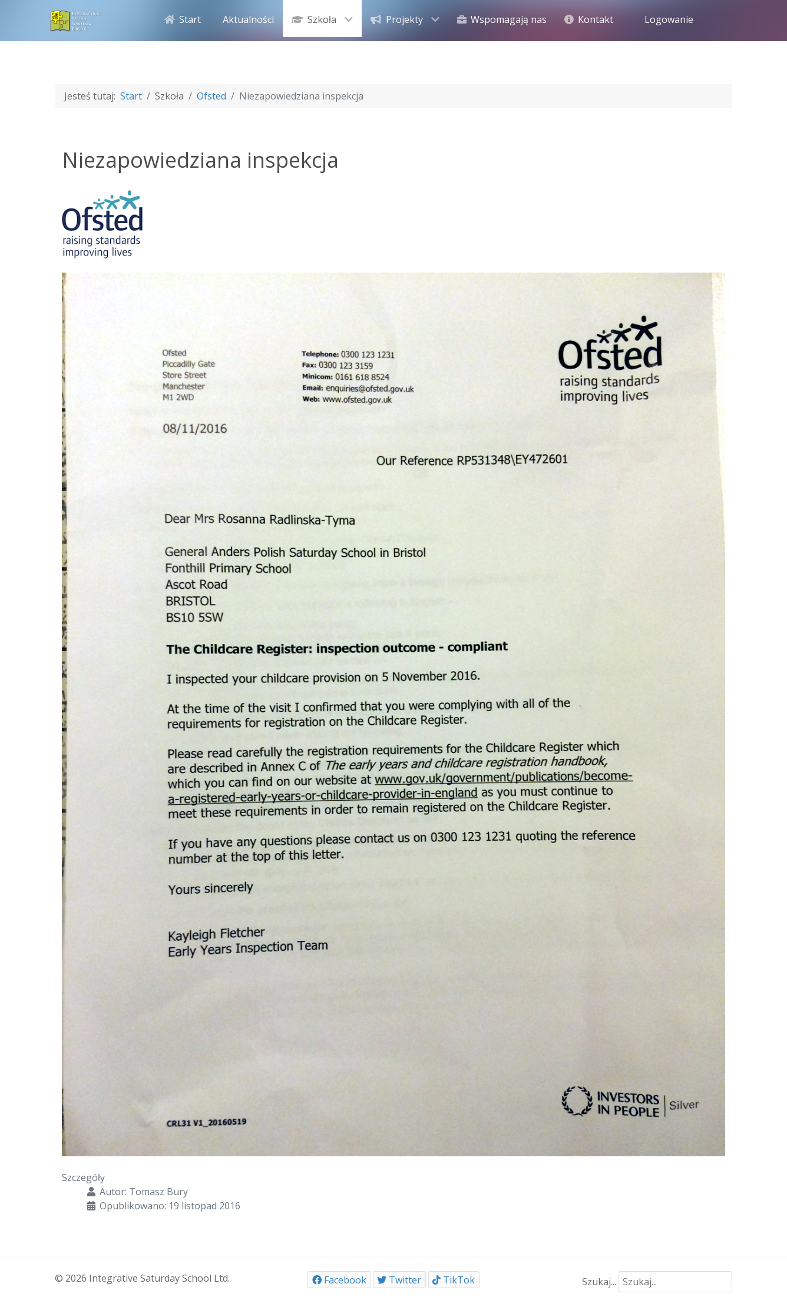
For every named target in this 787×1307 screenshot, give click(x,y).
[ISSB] (75, 19)
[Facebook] (339, 1279)
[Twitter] (399, 1279)
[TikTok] (454, 1279)
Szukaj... (599, 1281)
